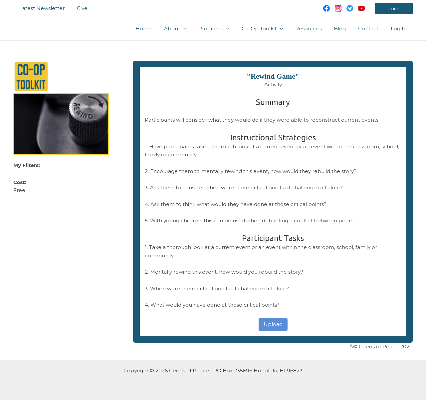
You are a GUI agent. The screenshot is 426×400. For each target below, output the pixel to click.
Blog (345, 28)
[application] (197, 28)
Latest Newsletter (41, 8)
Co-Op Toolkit (272, 28)
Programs (226, 28)
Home (160, 28)
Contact (371, 28)
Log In (400, 28)
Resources (316, 28)
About (189, 28)
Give (79, 8)
